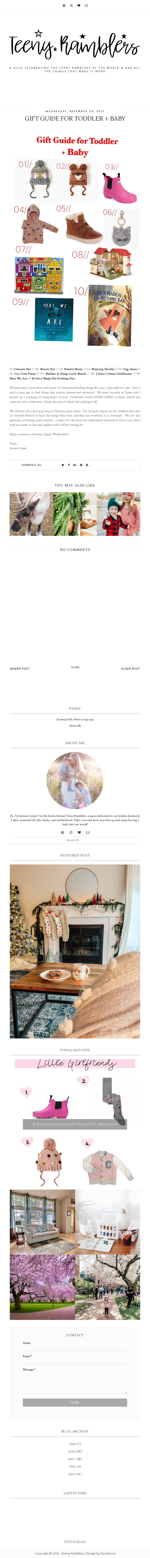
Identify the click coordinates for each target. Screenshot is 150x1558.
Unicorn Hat (22, 369)
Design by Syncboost (100, 1553)
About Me (75, 726)
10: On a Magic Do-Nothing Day (53, 378)
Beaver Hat (47, 369)
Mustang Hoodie (102, 369)
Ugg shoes (130, 369)
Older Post (130, 668)
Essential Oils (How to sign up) (75, 720)
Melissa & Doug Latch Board (65, 374)
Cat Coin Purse (25, 374)
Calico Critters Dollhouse (114, 374)
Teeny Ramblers (72, 1553)
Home (75, 667)
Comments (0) (32, 465)
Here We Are (18, 378)
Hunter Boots (73, 369)
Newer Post (20, 668)
